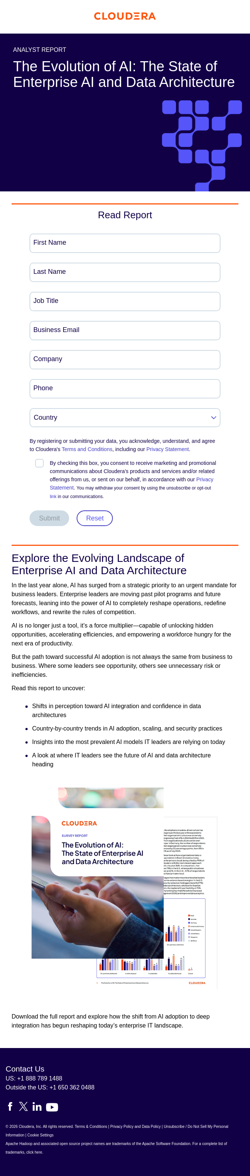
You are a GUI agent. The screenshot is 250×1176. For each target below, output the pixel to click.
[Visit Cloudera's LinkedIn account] (39, 1108)
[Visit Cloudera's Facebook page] (12, 1108)
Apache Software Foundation (166, 1144)
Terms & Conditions (91, 1127)
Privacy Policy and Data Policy (135, 1127)
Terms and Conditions (87, 449)
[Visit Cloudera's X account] (26, 1108)
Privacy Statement (167, 449)
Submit (49, 518)
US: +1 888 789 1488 (34, 1078)
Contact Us (25, 1068)
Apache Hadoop (19, 1144)
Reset (95, 518)
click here (34, 1152)
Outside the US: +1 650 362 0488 (50, 1087)
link (53, 496)
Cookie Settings (40, 1135)
